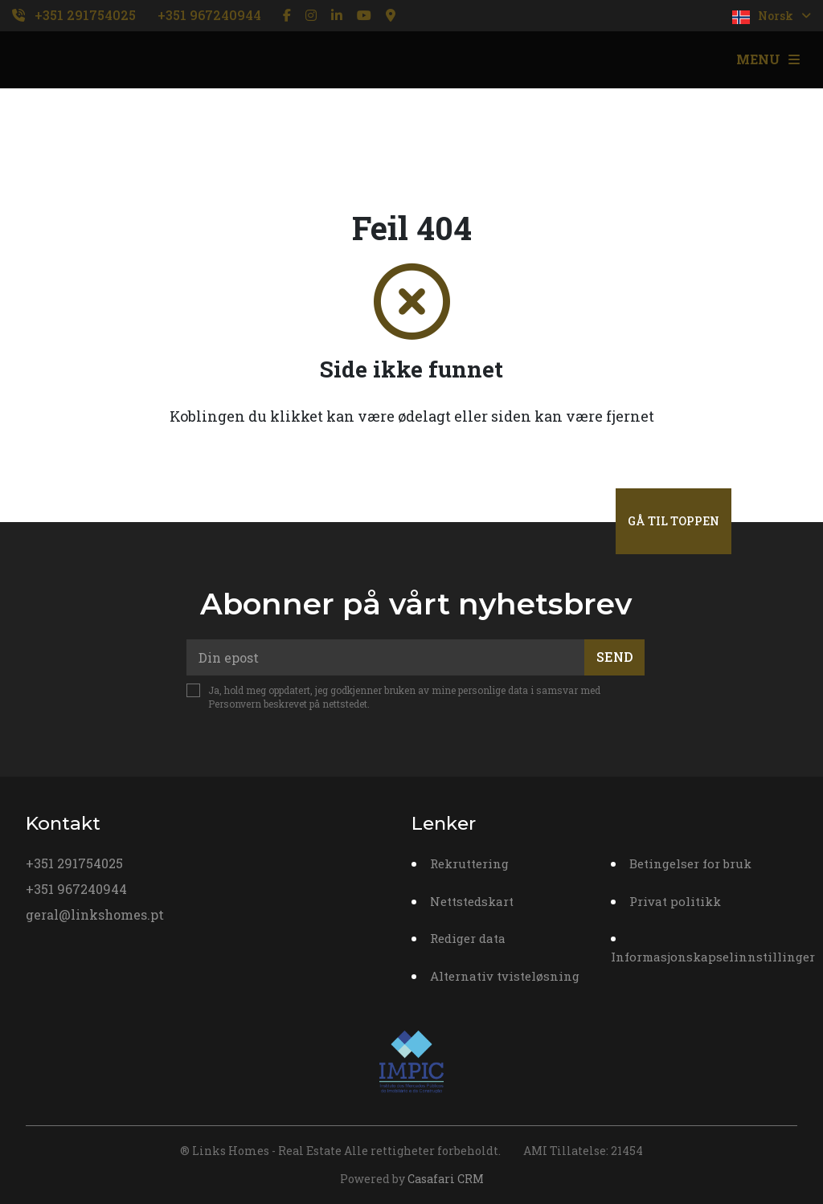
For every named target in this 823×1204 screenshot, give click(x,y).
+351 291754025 (85, 14)
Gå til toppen (673, 521)
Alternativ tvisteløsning (504, 976)
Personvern (234, 703)
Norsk (771, 16)
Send (614, 656)
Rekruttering (469, 863)
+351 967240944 (209, 14)
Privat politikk (675, 901)
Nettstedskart (472, 901)
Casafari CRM (445, 1178)
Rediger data (468, 938)
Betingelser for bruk (690, 863)
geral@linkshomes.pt (95, 914)
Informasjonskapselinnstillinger (713, 957)
